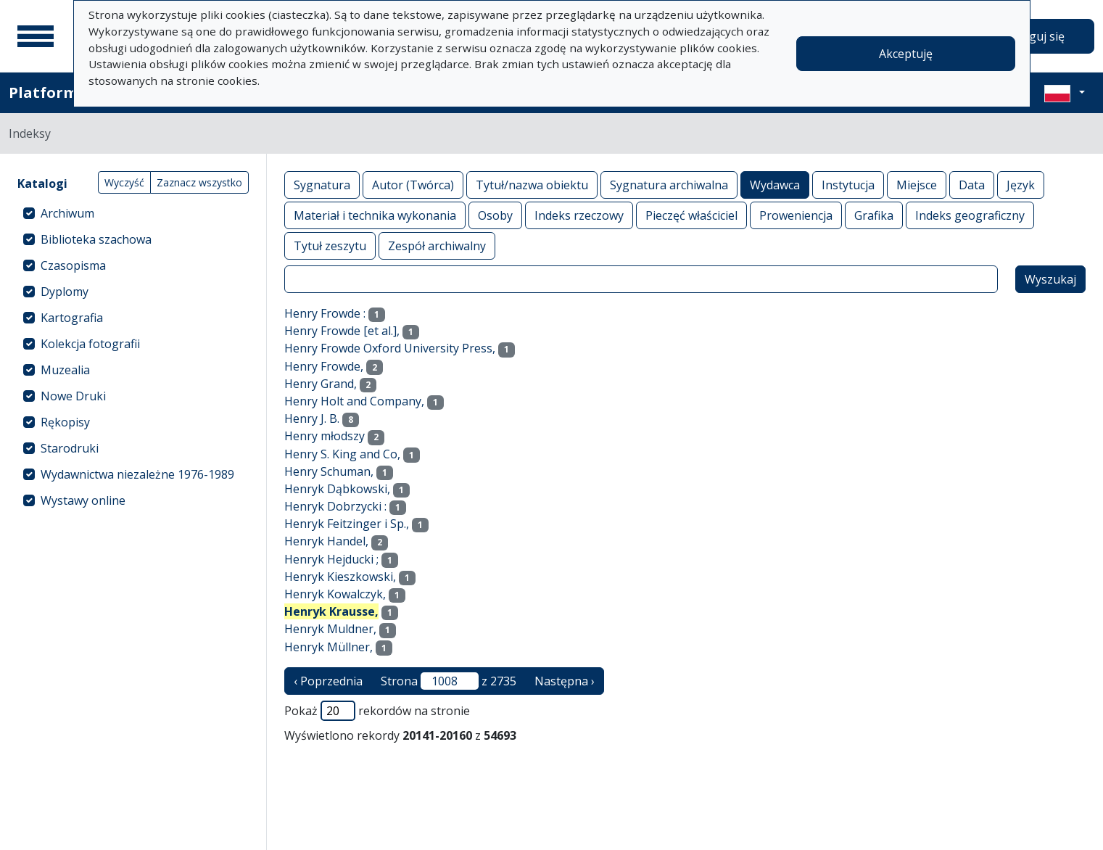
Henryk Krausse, (331, 611)
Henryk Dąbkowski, (337, 489)
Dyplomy (64, 292)
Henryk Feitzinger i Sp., (346, 524)
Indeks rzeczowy (579, 215)
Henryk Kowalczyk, (335, 594)
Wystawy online (83, 500)
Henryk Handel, (326, 541)
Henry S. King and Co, (342, 454)
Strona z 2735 (448, 681)
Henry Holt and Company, (354, 401)
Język (1021, 184)
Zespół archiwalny (437, 245)
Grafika (873, 215)
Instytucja (848, 184)
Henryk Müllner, (328, 647)
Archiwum (67, 213)
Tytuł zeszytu (330, 245)
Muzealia (65, 370)
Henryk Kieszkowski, (340, 577)
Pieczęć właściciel (691, 215)
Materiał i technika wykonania (375, 215)
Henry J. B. (311, 418)
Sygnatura (322, 184)
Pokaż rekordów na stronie (377, 711)
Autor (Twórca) (413, 184)
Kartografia (72, 318)
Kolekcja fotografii (90, 344)
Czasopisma (73, 265)
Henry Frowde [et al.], (342, 331)
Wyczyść (124, 182)
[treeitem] (133, 213)
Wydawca (775, 184)
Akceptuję (906, 54)
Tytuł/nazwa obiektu (532, 184)
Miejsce (916, 184)
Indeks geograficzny (970, 215)
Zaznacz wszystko (199, 182)
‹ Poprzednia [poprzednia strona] (328, 681)
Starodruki (70, 448)
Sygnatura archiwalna (669, 184)
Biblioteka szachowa (96, 239)
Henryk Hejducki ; (331, 559)
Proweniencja (796, 215)
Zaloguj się (1035, 36)
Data (972, 184)
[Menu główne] (35, 36)
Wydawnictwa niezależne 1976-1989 (137, 474)
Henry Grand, (320, 384)
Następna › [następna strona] (564, 681)
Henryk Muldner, (330, 629)
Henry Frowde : (324, 313)
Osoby (495, 215)
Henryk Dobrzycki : (335, 506)
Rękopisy (65, 422)
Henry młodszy (324, 436)
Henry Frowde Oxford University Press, (389, 348)
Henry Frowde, (323, 366)
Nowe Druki (73, 396)
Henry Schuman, (328, 471)
